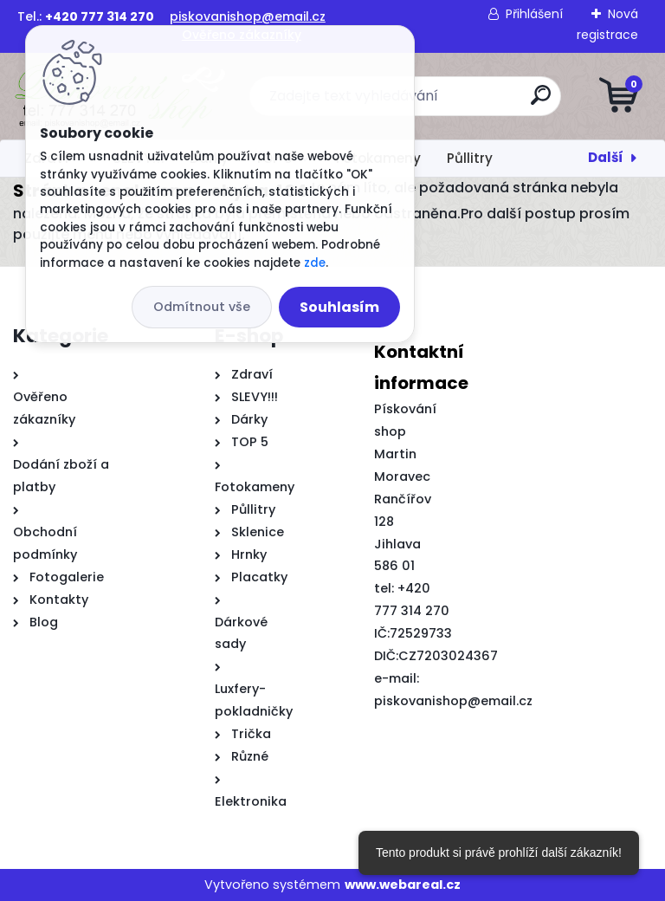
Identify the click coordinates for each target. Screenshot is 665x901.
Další (605, 157)
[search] (541, 102)
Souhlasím (339, 307)
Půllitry (470, 158)
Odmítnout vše (201, 306)
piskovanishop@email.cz (248, 16)
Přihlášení (534, 14)
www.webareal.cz (403, 884)
